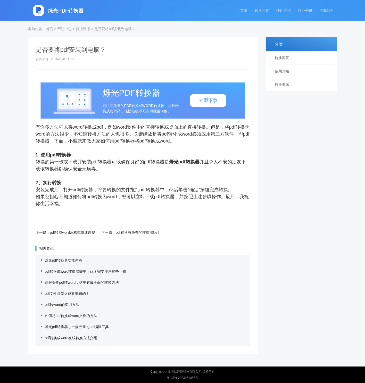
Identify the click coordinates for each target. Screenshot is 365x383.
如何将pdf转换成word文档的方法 (64, 316)
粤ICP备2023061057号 (182, 378)
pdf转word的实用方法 (55, 305)
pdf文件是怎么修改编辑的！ (60, 294)
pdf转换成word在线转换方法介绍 (64, 338)
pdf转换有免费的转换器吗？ (131, 232)
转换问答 (262, 11)
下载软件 (327, 11)
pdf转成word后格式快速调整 (66, 232)
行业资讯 (305, 11)
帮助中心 (64, 29)
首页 (243, 11)
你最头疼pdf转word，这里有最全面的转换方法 (75, 282)
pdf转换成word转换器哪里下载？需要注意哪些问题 (78, 271)
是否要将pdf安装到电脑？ (114, 29)
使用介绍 (283, 11)
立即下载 (201, 100)
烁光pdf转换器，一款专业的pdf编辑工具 (70, 327)
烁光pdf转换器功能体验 (56, 260)
